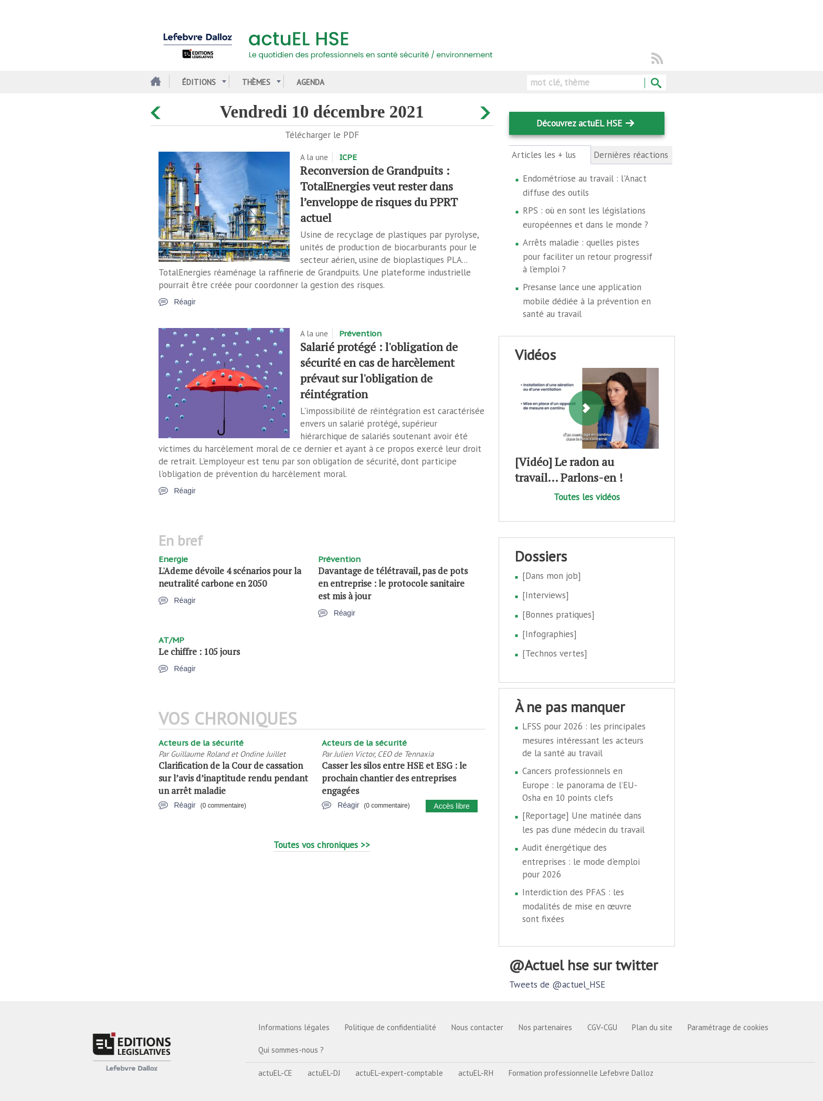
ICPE (348, 157)
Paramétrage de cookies (728, 1027)
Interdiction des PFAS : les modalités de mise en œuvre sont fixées (576, 905)
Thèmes (256, 82)
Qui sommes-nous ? (291, 1050)
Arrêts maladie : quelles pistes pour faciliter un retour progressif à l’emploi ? (587, 256)
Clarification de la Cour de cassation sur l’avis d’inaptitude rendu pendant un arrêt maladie (233, 778)
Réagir (185, 302)
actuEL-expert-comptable (399, 1073)
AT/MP (171, 640)
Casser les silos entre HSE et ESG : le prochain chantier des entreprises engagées (394, 778)
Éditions (199, 82)
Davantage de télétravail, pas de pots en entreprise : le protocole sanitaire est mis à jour (393, 583)
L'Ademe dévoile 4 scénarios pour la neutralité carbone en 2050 (230, 577)
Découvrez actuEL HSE (579, 123)
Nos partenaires (545, 1027)
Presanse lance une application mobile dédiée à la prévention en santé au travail (587, 300)
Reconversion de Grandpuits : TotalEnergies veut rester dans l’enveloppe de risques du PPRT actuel (379, 194)
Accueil (154, 82)
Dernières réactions (631, 155)
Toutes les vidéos (587, 497)
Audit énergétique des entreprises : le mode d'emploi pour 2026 (581, 861)
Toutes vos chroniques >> (321, 845)
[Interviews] (545, 595)
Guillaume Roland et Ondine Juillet (228, 754)
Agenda (310, 82)
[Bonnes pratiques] (558, 614)
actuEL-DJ (324, 1073)
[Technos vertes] (554, 653)
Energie (173, 559)
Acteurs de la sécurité (201, 743)
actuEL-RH (475, 1073)
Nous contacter (477, 1027)
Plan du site (652, 1027)
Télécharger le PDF (322, 135)
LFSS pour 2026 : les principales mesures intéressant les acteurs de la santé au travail (584, 740)
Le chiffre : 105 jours (199, 651)
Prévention (360, 333)
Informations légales (294, 1027)
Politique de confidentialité (390, 1027)
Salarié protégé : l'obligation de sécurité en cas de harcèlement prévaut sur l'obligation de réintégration (379, 370)
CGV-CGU (602, 1027)
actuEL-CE (275, 1073)
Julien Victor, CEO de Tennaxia (384, 754)
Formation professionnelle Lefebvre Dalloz (581, 1073)
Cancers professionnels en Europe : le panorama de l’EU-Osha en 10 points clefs (579, 784)
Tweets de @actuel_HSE (557, 984)
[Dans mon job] (551, 575)
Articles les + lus (550, 155)
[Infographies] (549, 634)
